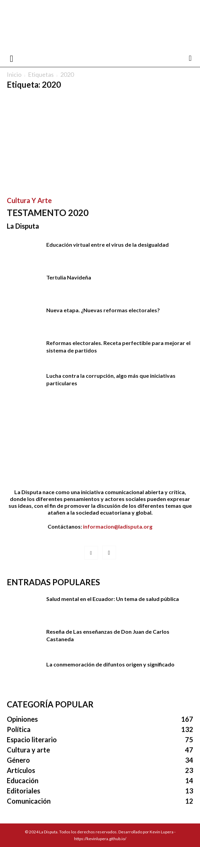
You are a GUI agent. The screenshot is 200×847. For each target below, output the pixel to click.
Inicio (14, 74)
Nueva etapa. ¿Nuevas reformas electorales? (103, 310)
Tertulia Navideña (68, 277)
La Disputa (23, 226)
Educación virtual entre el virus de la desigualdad (107, 244)
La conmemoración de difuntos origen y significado (110, 664)
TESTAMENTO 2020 (47, 212)
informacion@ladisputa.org (117, 526)
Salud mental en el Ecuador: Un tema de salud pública (112, 598)
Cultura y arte (29, 200)
